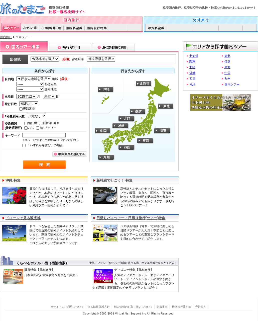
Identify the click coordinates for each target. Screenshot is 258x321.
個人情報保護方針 (99, 306)
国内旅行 (6, 37)
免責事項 (162, 306)
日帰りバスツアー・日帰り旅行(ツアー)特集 (130, 218)
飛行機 (30, 123)
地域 (43, 79)
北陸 (192, 67)
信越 (227, 61)
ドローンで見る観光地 (23, 218)
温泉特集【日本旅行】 (39, 270)
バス (29, 128)
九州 (227, 79)
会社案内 (200, 306)
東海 (227, 67)
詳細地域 (36, 89)
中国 (227, 73)
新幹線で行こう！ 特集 (114, 180)
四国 (192, 79)
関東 (192, 61)
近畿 (192, 73)
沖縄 (192, 84)
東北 (227, 56)
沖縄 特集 (13, 180)
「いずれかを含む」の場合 (42, 145)
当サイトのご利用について (67, 306)
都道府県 (36, 84)
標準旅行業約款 (181, 306)
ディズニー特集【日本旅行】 (133, 270)
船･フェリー (46, 128)
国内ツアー (231, 84)
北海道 (193, 56)
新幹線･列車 (49, 123)
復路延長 (27, 108)
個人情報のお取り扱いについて (133, 306)
